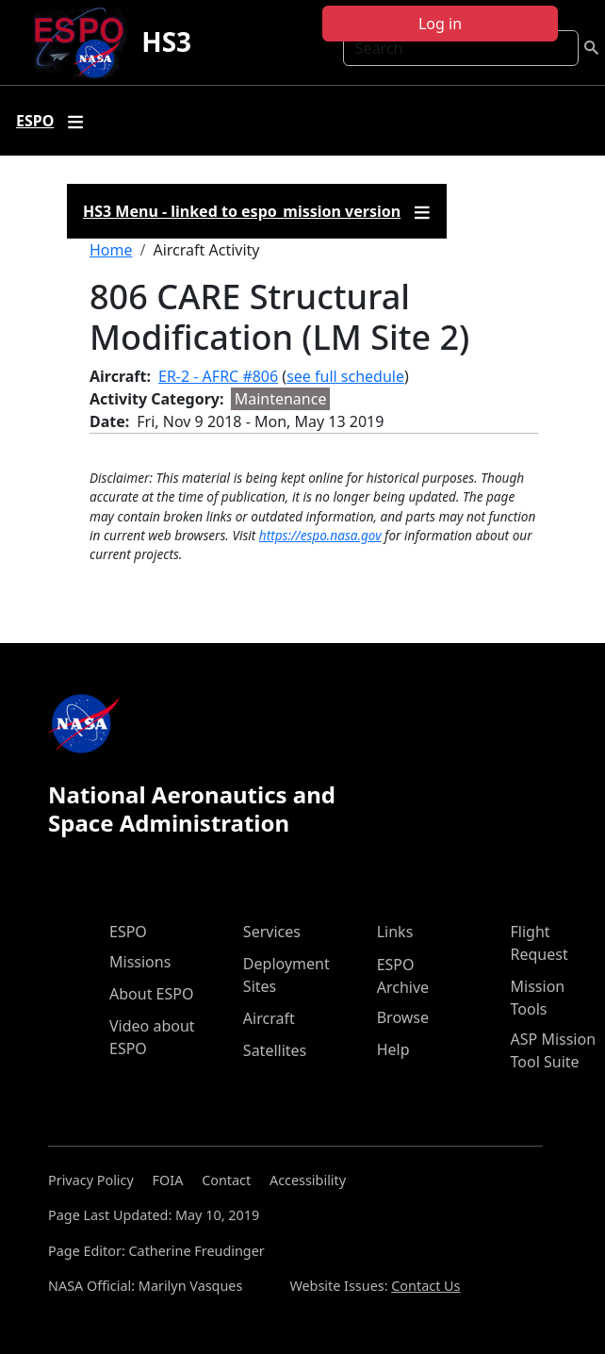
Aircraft (269, 1018)
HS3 (166, 41)
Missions (140, 961)
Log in (440, 23)
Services (272, 931)
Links (395, 931)
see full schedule (345, 376)
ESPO (128, 931)
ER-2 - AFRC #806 (218, 376)
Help (393, 1049)
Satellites (274, 1050)
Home (111, 249)
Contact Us (425, 1286)
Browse (403, 1017)
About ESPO (151, 993)
